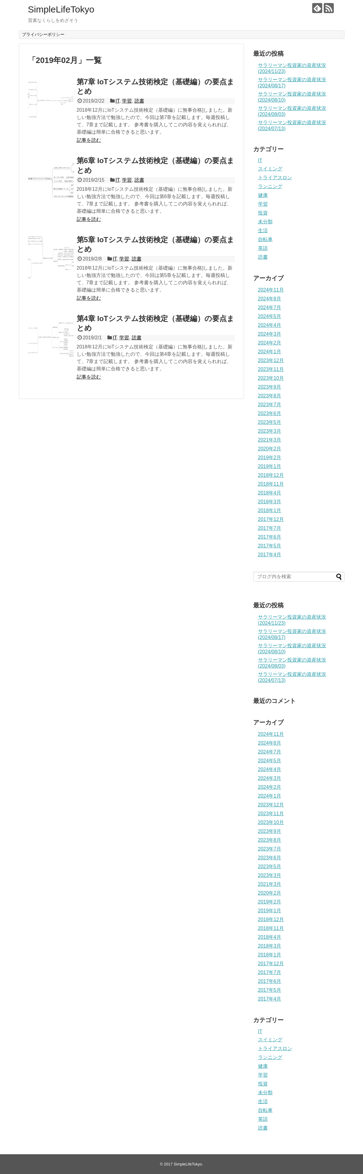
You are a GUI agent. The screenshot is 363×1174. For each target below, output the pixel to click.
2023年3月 (269, 431)
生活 (263, 230)
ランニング (270, 186)
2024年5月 (269, 316)
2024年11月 (271, 289)
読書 (139, 100)
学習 (127, 100)
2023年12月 (271, 360)
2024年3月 (269, 334)
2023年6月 (269, 413)
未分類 (265, 221)
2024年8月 (269, 298)
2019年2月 (269, 457)
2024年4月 (269, 325)
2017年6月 (269, 537)
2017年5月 (269, 545)
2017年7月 (269, 528)
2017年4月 (269, 554)
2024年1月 (269, 351)
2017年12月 (271, 519)
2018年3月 (269, 501)
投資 (263, 212)
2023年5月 (269, 422)
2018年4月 (269, 492)
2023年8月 (269, 395)
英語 (263, 248)
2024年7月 (269, 307)
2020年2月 (269, 448)
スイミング (270, 168)
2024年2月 (269, 342)
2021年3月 (269, 439)
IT (117, 100)
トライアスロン (275, 177)
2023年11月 (271, 369)
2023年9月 (269, 387)
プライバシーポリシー (43, 34)
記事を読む (89, 140)
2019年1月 (269, 466)
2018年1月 (269, 510)
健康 (263, 195)
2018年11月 (271, 484)
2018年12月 (271, 475)
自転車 (265, 239)
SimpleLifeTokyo (61, 9)
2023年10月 (271, 378)
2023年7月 (269, 404)
